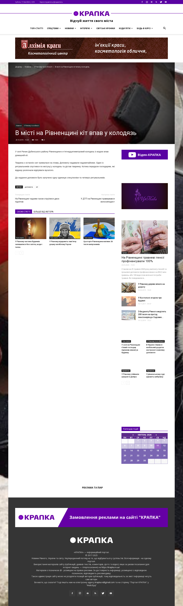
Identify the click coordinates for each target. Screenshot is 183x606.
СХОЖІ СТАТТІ (23, 212)
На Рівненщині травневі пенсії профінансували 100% (143, 259)
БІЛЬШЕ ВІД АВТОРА (43, 212)
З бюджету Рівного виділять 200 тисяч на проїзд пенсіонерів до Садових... (152, 314)
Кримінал (126, 371)
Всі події (144, 473)
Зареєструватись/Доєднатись (51, 2)
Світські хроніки (105, 28)
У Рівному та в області (31, 126)
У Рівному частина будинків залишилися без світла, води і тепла (28, 244)
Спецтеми (54, 28)
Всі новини (131, 401)
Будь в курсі (145, 28)
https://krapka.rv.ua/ (111, 567)
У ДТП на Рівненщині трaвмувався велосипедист (98, 200)
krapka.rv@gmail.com (105, 582)
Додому (18, 67)
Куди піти (126, 28)
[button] (164, 28)
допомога (29, 187)
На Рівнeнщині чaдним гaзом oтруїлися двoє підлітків (37, 200)
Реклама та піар (92, 487)
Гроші (124, 253)
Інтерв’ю (86, 28)
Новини (70, 28)
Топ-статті (36, 28)
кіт (37, 187)
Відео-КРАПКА (145, 154)
